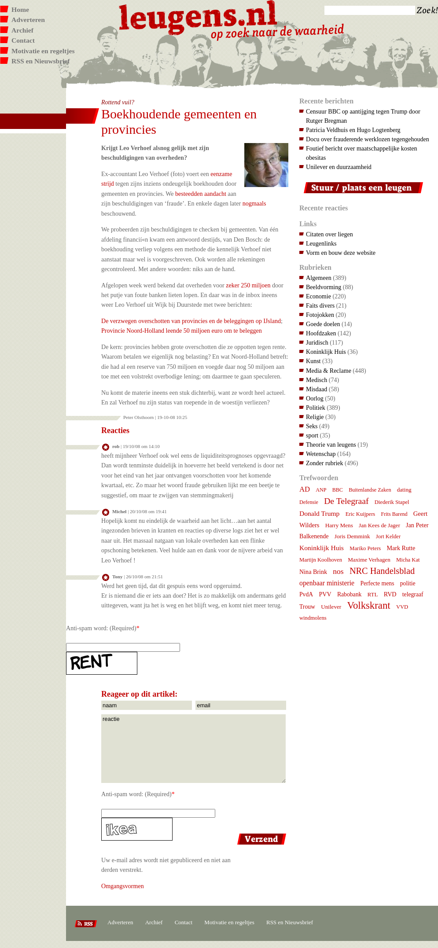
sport (312, 435)
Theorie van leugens (331, 444)
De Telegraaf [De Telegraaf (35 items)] (346, 501)
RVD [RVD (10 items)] (390, 594)
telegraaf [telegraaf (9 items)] (412, 594)
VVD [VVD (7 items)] (402, 607)
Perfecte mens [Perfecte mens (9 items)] (377, 583)
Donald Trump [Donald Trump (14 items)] (319, 513)
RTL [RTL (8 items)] (373, 594)
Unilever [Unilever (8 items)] (331, 606)
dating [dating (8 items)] (404, 489)
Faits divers (320, 305)
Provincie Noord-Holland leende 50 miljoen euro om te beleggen (181, 330)
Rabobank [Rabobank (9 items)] (349, 594)
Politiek (315, 407)
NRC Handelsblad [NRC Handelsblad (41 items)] (382, 571)
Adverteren (28, 19)
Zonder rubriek (324, 463)
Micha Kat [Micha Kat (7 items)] (408, 560)
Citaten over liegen (329, 234)
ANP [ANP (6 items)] (321, 490)
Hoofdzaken (321, 333)
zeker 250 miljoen (248, 285)
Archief (22, 30)
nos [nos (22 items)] (338, 571)
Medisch (316, 379)
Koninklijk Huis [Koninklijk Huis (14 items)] (321, 547)
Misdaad (316, 389)
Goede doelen (323, 323)
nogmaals (254, 203)
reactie (193, 748)
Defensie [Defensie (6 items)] (308, 502)
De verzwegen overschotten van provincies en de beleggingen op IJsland (191, 320)
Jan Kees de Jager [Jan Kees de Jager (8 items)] (379, 525)
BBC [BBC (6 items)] (337, 490)
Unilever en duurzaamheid (339, 166)
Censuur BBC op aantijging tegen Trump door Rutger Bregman (363, 116)
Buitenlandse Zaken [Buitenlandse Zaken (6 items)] (370, 490)
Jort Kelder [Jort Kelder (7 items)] (388, 536)
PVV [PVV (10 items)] (325, 594)
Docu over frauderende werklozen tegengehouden (367, 139)
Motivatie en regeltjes (42, 51)
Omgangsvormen (122, 885)
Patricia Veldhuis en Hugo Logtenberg (353, 129)
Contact (23, 40)
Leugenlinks (321, 243)
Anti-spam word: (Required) (101, 628)
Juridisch (317, 342)
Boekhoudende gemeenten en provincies (179, 121)
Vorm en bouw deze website (340, 252)
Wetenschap (320, 453)
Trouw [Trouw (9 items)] (307, 606)
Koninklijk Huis (326, 351)
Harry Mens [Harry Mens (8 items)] (339, 525)
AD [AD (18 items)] (304, 489)
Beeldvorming (323, 286)
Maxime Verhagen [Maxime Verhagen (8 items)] (369, 559)
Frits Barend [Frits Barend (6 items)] (394, 514)
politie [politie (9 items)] (408, 583)
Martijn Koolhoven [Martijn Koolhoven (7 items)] (320, 560)
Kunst (313, 360)
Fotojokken (320, 314)
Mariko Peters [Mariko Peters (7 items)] (365, 548)
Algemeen (318, 277)
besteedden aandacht (200, 193)
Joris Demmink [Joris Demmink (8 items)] (352, 536)
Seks (312, 426)
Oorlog (315, 398)
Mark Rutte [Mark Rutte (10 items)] (401, 547)
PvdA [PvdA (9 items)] (306, 594)
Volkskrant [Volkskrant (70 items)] (368, 605)
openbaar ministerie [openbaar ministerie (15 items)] (326, 583)
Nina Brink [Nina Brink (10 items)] (313, 571)
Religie (315, 416)
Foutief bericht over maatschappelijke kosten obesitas (361, 153)
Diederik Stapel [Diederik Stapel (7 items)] (392, 502)
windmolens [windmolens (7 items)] (313, 618)
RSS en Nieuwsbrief (40, 61)
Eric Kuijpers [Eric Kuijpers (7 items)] (360, 514)
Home (20, 9)
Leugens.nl (198, 16)
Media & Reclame (328, 370)
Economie (318, 296)
